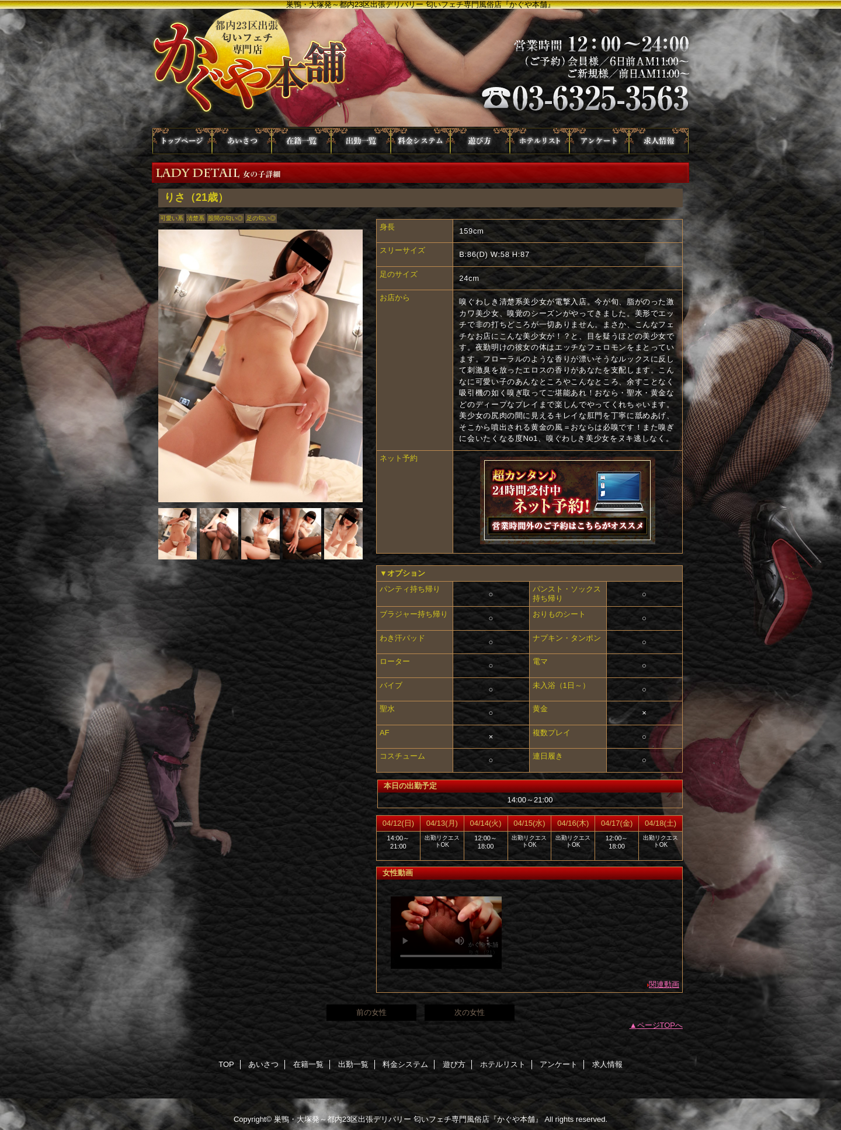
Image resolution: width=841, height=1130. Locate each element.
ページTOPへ (660, 1025)
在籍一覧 (301, 141)
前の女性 (371, 1012)
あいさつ (242, 141)
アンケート (599, 141)
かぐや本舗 (420, 68)
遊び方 (480, 141)
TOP (182, 141)
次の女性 (469, 1012)
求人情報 (659, 141)
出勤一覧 (361, 141)
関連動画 (664, 984)
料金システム (420, 141)
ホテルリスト (539, 141)
